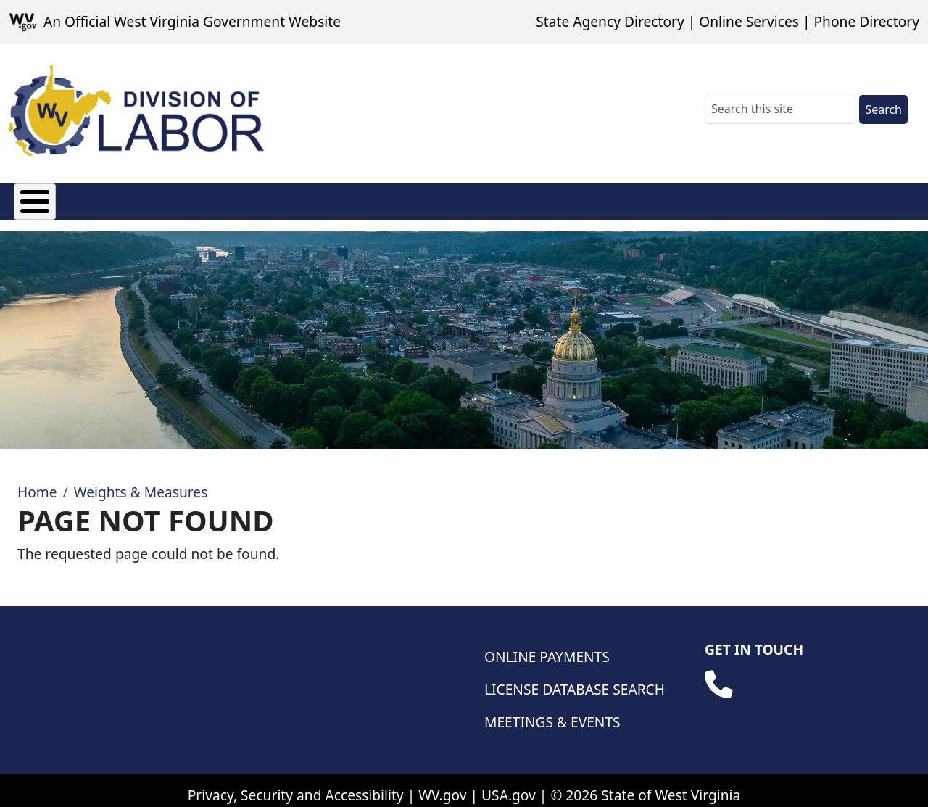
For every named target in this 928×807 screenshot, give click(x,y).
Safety (715, 198)
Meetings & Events (552, 711)
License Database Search (574, 678)
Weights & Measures (598, 198)
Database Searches (827, 198)
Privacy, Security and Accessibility (296, 784)
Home (37, 481)
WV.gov (442, 784)
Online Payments (547, 645)
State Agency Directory (610, 21)
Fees (98, 198)
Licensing (173, 198)
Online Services (749, 21)
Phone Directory (866, 21)
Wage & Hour (458, 198)
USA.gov (508, 784)
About (34, 198)
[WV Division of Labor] (136, 110)
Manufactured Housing (309, 198)
